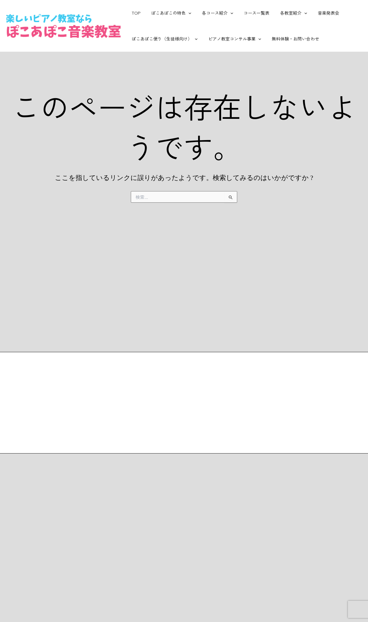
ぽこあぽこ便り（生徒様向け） (164, 39)
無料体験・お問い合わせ (290, 39)
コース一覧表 (250, 13)
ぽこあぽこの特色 (168, 13)
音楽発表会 (318, 13)
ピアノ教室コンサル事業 (231, 39)
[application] (185, 13)
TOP (135, 13)
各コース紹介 (212, 13)
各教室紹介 (284, 13)
